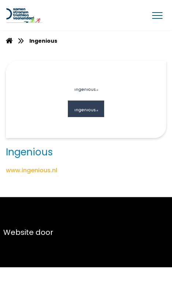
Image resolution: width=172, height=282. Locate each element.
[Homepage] (9, 41)
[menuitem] (9, 40)
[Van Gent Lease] (41, 15)
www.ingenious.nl (31, 170)
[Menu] (157, 15)
